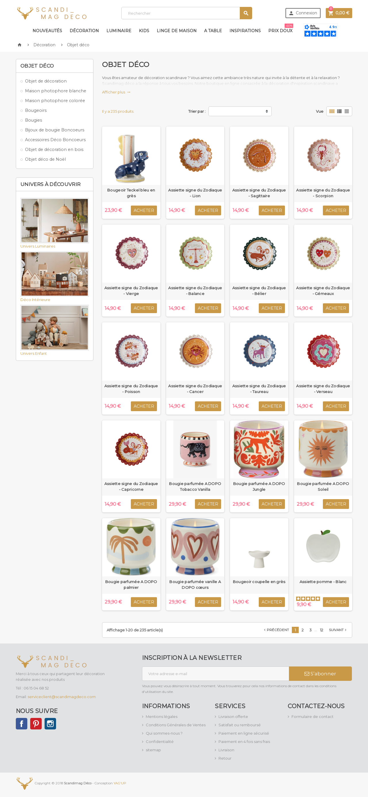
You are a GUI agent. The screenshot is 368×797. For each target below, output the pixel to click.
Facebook (21, 723)
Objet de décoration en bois (54, 149)
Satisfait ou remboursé (239, 725)
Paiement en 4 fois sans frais (244, 741)
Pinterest (36, 723)
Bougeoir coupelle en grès (259, 581)
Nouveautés (47, 30)
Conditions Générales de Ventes (176, 725)
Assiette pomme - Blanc (323, 581)
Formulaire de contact (313, 716)
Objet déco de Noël (45, 159)
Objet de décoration (46, 81)
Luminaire (118, 30)
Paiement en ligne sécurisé (243, 733)
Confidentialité (160, 741)
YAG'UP (120, 783)
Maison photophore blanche (55, 90)
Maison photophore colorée (55, 100)
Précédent (276, 630)
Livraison (226, 750)
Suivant (338, 630)
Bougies (33, 120)
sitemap (153, 750)
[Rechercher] (186, 13)
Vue (319, 111)
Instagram (50, 723)
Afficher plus (116, 92)
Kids (144, 30)
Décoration (84, 30)
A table (213, 30)
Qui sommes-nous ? (164, 733)
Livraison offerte (233, 716)
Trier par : (197, 111)
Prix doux (280, 28)
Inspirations (245, 30)
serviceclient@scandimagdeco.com (62, 696)
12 (321, 630)
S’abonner (320, 674)
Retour (224, 758)
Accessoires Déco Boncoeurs (55, 139)
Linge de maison (177, 30)
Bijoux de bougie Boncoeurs (54, 130)
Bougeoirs (36, 110)
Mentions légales (161, 716)
